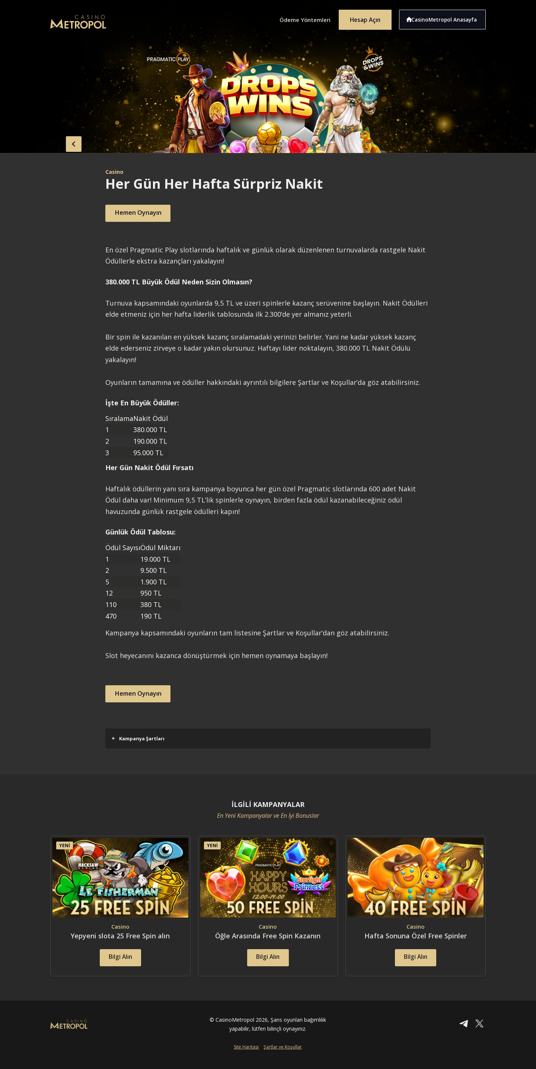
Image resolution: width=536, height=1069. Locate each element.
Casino (115, 171)
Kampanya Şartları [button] (138, 738)
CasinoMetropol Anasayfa (447, 18)
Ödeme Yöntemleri (297, 18)
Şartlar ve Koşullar (283, 1056)
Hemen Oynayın (143, 213)
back (65, 142)
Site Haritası (246, 1056)
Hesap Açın (363, 18)
